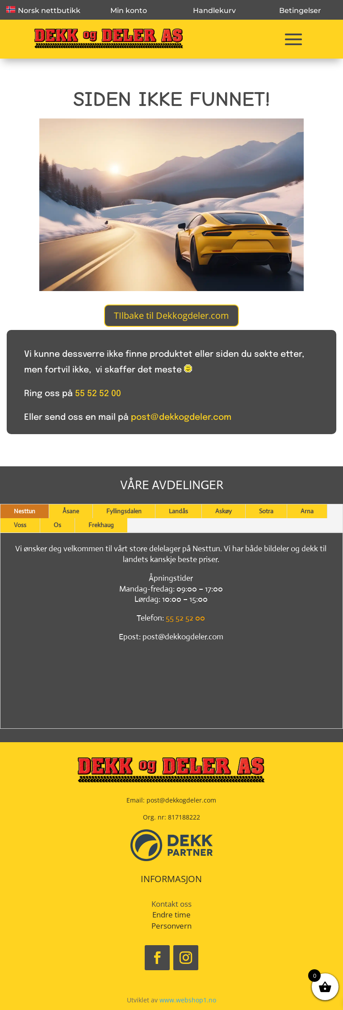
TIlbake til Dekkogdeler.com (171, 315)
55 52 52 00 (98, 393)
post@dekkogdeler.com (181, 417)
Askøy (223, 511)
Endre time (171, 914)
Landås (178, 511)
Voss (20, 525)
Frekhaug (101, 525)
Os (57, 525)
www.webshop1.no (187, 1000)
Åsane (71, 511)
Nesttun (24, 511)
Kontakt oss (171, 904)
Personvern (171, 926)
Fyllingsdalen (124, 511)
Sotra (266, 511)
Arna (307, 511)
